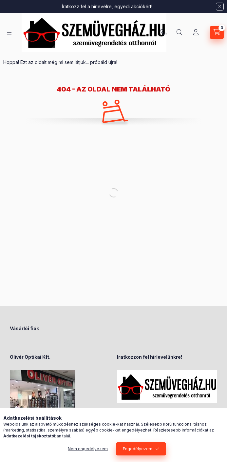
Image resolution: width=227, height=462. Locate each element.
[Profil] (195, 32)
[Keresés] (179, 32)
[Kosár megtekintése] (217, 32)
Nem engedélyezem (88, 448)
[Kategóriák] (9, 33)
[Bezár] (220, 6)
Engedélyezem (137, 448)
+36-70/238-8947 (163, 32)
